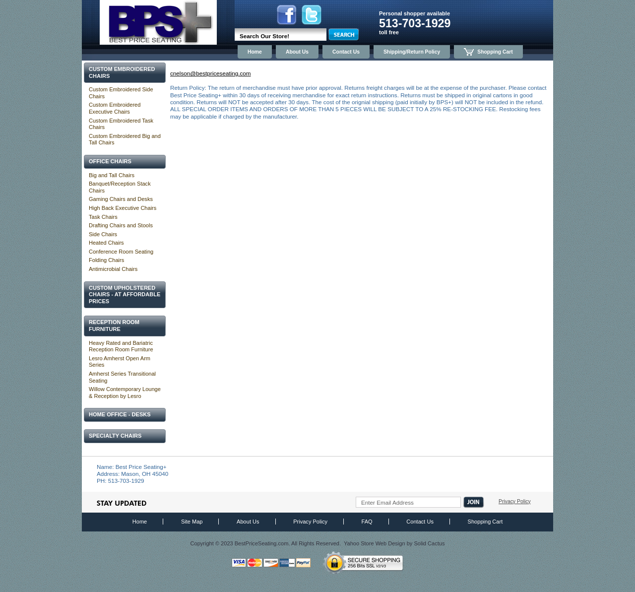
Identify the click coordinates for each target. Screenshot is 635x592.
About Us (297, 52)
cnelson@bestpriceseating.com (210, 73)
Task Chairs (103, 217)
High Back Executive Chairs (122, 208)
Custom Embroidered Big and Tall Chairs (125, 139)
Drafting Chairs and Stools (121, 225)
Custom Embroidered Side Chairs (121, 92)
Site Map (192, 522)
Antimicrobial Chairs (113, 269)
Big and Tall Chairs (111, 175)
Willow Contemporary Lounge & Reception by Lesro (125, 392)
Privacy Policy (515, 501)
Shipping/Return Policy (411, 52)
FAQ (367, 522)
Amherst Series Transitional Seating (122, 377)
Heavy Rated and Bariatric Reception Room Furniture (121, 346)
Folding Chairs (106, 260)
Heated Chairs (106, 243)
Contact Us (346, 52)
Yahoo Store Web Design (374, 543)
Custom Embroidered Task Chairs (121, 124)
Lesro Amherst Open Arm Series (119, 361)
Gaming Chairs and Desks (121, 199)
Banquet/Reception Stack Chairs (120, 187)
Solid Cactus (429, 543)
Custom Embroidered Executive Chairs (114, 108)
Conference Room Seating (121, 252)
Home (255, 52)
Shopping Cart (488, 52)
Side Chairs (103, 234)
